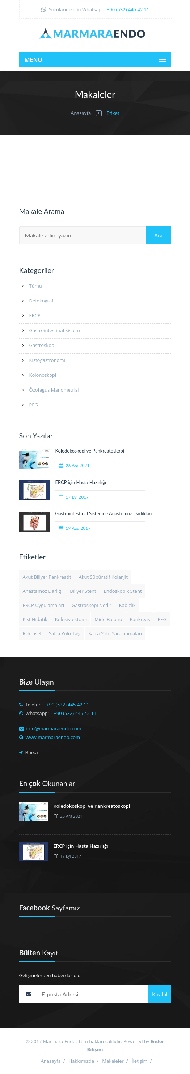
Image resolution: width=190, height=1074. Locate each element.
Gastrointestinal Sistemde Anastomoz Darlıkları (103, 513)
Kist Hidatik (35, 619)
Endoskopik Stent (123, 591)
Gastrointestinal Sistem (54, 330)
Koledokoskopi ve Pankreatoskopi (89, 451)
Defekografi (42, 300)
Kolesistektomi (71, 619)
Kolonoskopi (42, 375)
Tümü (35, 285)
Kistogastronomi (47, 360)
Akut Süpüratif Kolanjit (103, 577)
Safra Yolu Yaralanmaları (115, 633)
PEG (33, 404)
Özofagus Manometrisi (54, 390)
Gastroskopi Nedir (91, 605)
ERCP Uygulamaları (43, 605)
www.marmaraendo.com (53, 737)
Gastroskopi (42, 345)
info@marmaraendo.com (53, 728)
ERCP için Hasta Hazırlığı (80, 482)
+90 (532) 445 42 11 (128, 9)
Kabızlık (127, 605)
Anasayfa (81, 113)
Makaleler (112, 1061)
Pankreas (140, 619)
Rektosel (32, 633)
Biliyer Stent (83, 591)
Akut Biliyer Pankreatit (47, 577)
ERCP (35, 315)
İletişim (140, 1061)
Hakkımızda (81, 1061)
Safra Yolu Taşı (65, 633)
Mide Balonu (108, 619)
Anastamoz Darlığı (43, 591)
